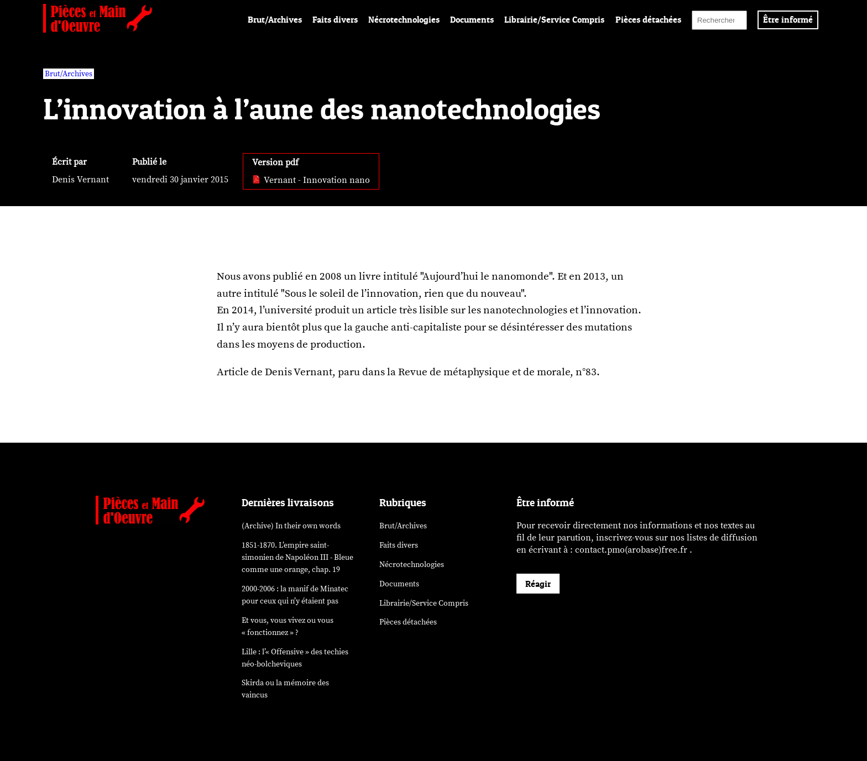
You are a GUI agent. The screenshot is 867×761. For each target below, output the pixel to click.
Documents (472, 19)
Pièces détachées (648, 19)
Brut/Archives (275, 19)
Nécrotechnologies (404, 19)
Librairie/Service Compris (554, 19)
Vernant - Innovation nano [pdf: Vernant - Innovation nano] (311, 180)
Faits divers (335, 19)
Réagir (538, 583)
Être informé (788, 19)
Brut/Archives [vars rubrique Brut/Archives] (68, 74)
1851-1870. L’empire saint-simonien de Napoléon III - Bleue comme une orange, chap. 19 (297, 557)
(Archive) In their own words (291, 526)
